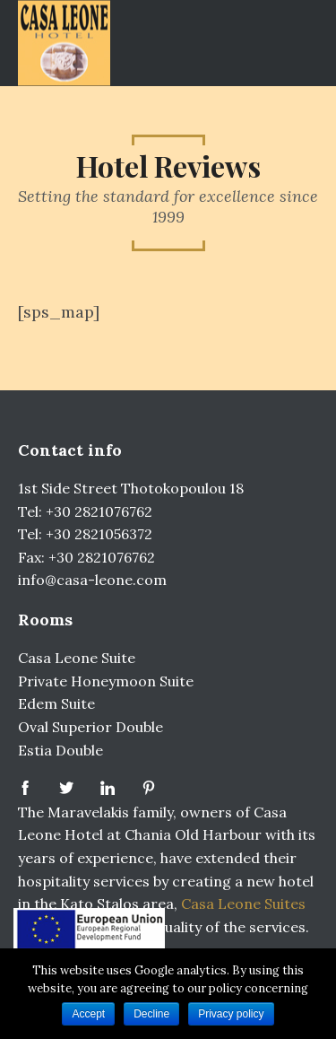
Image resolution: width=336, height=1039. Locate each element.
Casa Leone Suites (243, 903)
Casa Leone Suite (76, 658)
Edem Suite (56, 703)
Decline (151, 1014)
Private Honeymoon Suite (106, 681)
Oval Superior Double (90, 727)
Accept (88, 1014)
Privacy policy (230, 1014)
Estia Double (60, 750)
